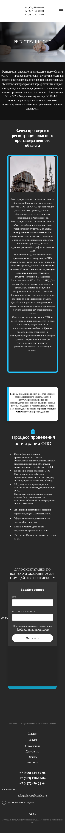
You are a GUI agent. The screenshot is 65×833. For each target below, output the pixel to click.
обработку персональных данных (32, 629)
